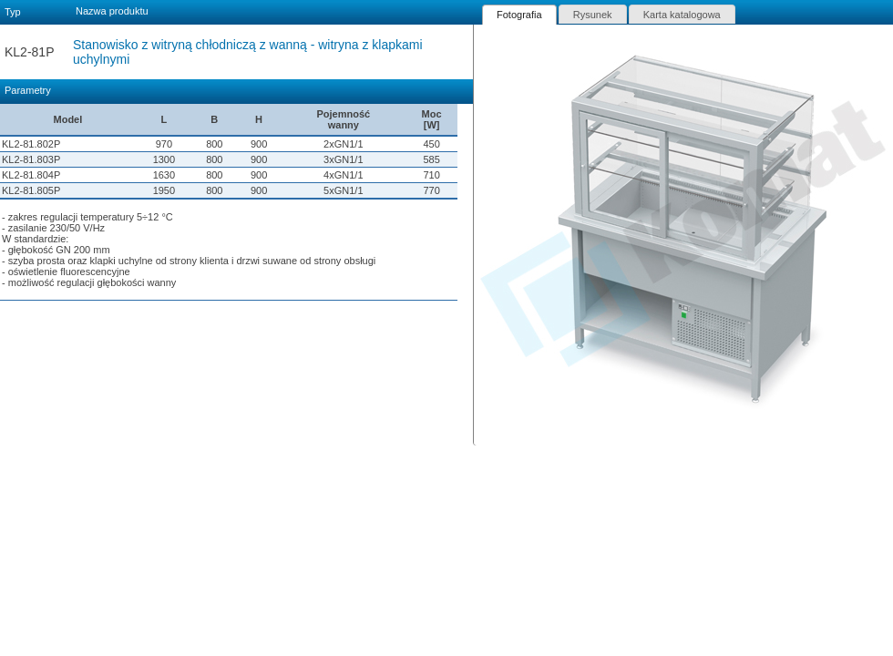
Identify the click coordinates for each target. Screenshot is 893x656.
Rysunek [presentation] (592, 14)
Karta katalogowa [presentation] (682, 14)
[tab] (519, 15)
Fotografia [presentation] (519, 14)
